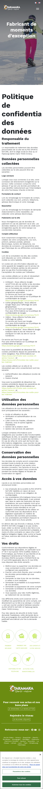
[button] (11, 63)
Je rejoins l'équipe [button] (21, 719)
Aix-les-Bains (9, 737)
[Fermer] (40, 754)
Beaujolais (27, 737)
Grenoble (31, 741)
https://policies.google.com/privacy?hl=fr (22, 301)
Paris (25, 743)
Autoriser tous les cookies (21, 785)
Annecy (18, 737)
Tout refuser (21, 778)
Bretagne (25, 739)
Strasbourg (33, 743)
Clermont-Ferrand (11, 741)
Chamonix (35, 739)
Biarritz (35, 737)
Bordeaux (6, 739)
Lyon (20, 743)
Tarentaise (22, 745)
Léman (13, 743)
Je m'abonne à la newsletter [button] (21, 709)
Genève (23, 741)
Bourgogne (16, 739)
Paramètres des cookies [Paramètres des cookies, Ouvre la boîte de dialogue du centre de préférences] (21, 771)
